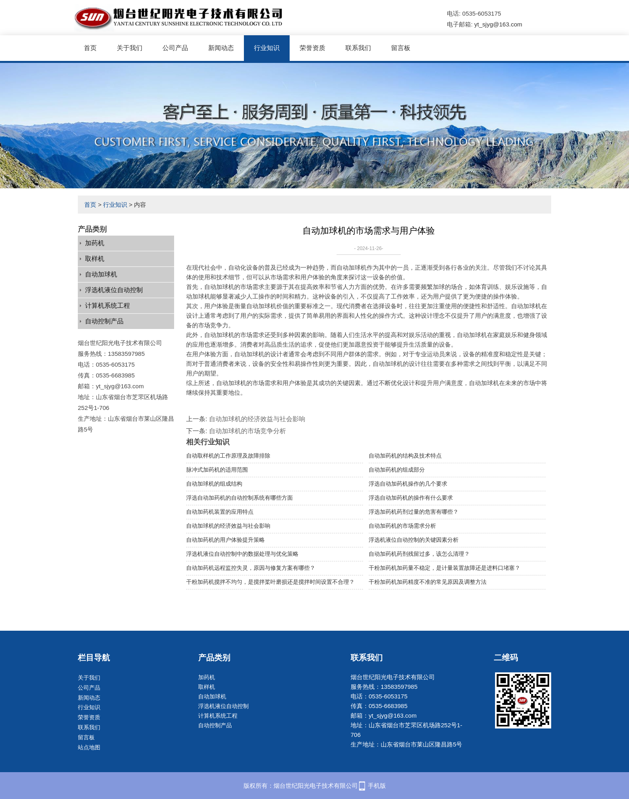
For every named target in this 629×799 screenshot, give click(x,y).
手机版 (377, 785)
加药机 (94, 243)
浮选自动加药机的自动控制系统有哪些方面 (239, 497)
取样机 (94, 258)
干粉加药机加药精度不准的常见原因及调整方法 (428, 582)
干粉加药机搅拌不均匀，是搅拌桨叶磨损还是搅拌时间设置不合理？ (270, 582)
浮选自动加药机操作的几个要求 (408, 483)
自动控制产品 (104, 321)
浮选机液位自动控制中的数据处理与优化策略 (242, 554)
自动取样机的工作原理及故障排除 (228, 455)
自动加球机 (101, 274)
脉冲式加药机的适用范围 (217, 469)
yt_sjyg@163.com (498, 24)
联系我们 (358, 47)
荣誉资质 (312, 47)
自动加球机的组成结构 (214, 483)
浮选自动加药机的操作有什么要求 (411, 497)
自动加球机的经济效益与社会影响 (257, 419)
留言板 (400, 47)
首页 (90, 47)
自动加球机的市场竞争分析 (247, 431)
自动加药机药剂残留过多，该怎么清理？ (419, 554)
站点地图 (89, 747)
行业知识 (267, 47)
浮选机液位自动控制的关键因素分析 (414, 540)
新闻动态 (221, 47)
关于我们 (129, 47)
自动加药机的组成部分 (397, 469)
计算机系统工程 (107, 305)
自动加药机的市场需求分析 (402, 526)
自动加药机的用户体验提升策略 (225, 540)
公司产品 (175, 47)
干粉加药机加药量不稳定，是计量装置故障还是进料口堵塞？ (444, 568)
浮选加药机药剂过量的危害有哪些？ (414, 511)
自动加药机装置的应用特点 (220, 511)
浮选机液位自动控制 (114, 290)
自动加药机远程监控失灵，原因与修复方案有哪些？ (250, 568)
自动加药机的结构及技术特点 (405, 455)
